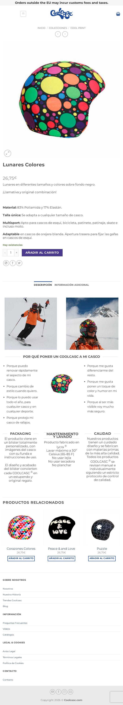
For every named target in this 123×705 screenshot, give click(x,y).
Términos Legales (12, 657)
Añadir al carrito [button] (21, 558)
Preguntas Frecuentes (15, 623)
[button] (23, 14)
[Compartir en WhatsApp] (6, 263)
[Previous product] (65, 34)
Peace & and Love (61, 548)
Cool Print (77, 28)
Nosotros (8, 588)
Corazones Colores (21, 548)
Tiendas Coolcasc (12, 600)
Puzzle (102, 548)
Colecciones (58, 28)
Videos (6, 628)
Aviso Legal (9, 651)
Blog (5, 606)
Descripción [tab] (43, 285)
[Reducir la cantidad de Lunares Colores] (5, 252)
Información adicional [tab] (72, 285)
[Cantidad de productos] (10, 252)
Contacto (8, 679)
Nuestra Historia (12, 594)
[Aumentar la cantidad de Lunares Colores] (16, 252)
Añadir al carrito (42, 252)
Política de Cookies (13, 663)
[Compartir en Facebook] (13, 263)
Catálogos (8, 634)
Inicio (41, 28)
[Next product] (58, 34)
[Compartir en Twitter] (19, 263)
